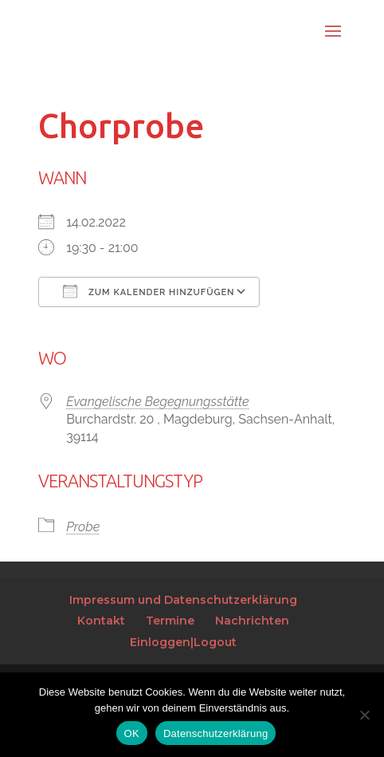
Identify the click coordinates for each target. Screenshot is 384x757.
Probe (83, 526)
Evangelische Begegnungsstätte (157, 401)
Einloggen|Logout (183, 642)
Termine (170, 620)
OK (131, 733)
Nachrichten (252, 620)
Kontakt (101, 620)
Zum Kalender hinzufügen (148, 291)
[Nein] (364, 715)
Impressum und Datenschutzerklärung (183, 600)
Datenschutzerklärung (215, 733)
